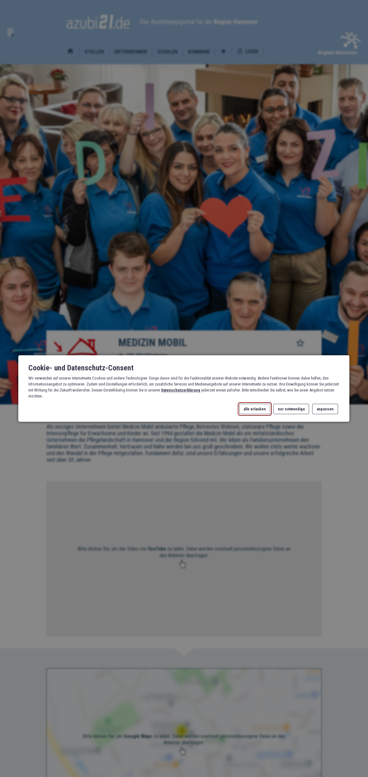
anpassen (325, 409)
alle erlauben (255, 409)
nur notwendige (291, 409)
